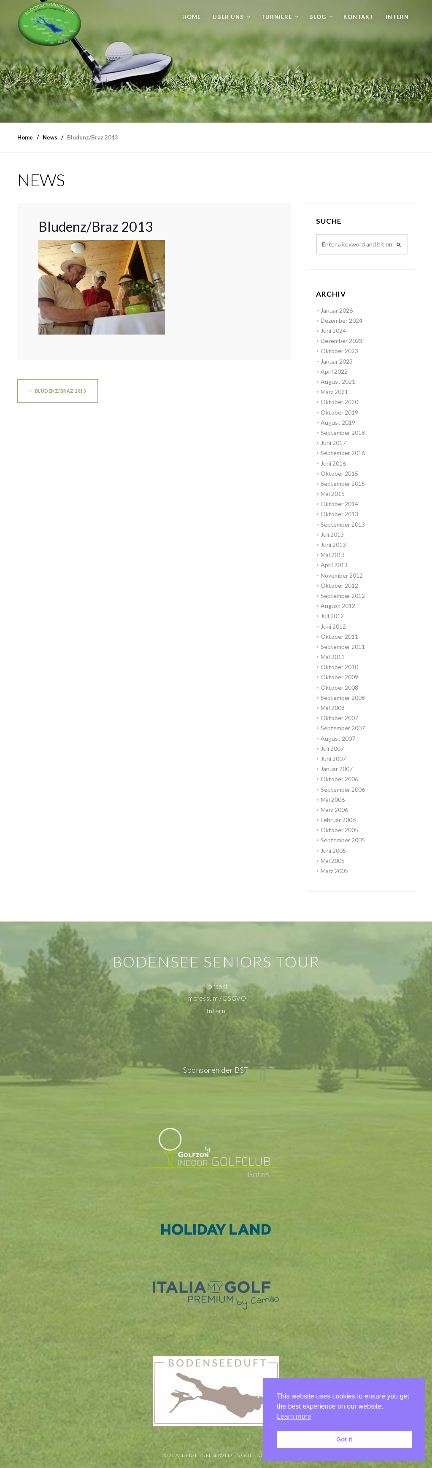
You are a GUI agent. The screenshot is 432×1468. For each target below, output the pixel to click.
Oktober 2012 (339, 585)
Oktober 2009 (339, 676)
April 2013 (334, 564)
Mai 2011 (333, 656)
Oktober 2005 (339, 829)
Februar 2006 (338, 819)
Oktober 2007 (339, 717)
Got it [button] (344, 1439)
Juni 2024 (333, 330)
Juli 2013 (332, 534)
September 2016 (343, 452)
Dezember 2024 (341, 320)
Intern (397, 16)
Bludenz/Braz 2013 (58, 391)
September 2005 (343, 840)
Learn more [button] (294, 1416)
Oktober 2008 (339, 687)
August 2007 (338, 738)
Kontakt (358, 16)
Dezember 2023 (341, 340)
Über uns (228, 16)
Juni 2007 (333, 758)
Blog (317, 16)
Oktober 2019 (339, 412)
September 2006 (343, 789)
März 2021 (334, 391)
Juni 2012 (333, 626)
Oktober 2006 (339, 778)
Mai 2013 (333, 554)
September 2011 (343, 646)
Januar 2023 (337, 361)
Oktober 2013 (339, 513)
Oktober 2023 (339, 350)
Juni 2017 (333, 442)
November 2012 (342, 575)
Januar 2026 (337, 310)
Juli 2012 (332, 615)
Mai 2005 (333, 860)
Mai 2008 (333, 707)
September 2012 (343, 595)
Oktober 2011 (339, 636)
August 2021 (338, 381)
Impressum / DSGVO (216, 998)
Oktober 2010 (339, 666)
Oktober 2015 (339, 473)
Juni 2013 (333, 544)
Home (191, 16)
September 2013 (343, 524)
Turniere (276, 16)
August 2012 (338, 605)
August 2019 (338, 422)
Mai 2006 (333, 799)
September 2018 (343, 432)
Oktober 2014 (339, 503)
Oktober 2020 (339, 401)
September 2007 (343, 727)
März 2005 (334, 870)
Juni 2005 (333, 850)
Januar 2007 (337, 768)
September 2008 (343, 697)
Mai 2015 (333, 493)
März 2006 (334, 809)
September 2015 (343, 483)
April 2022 (334, 371)
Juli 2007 (332, 748)
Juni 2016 (333, 463)
